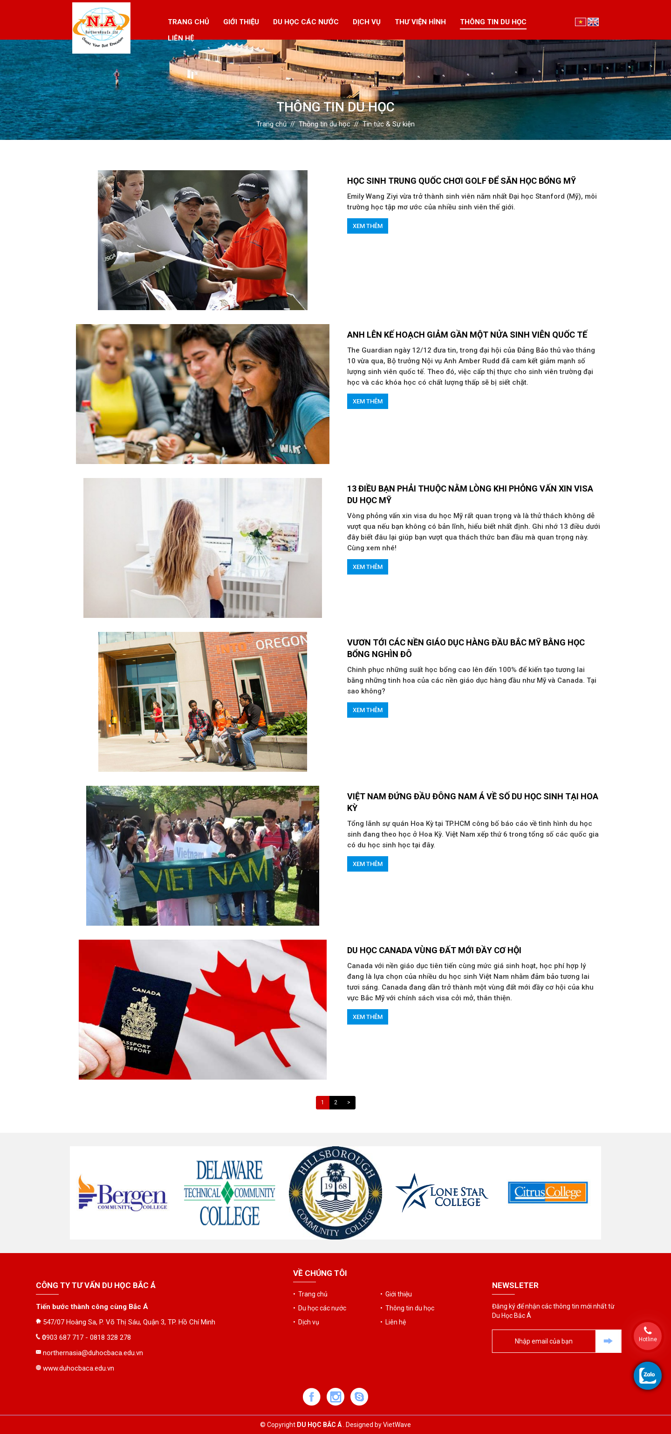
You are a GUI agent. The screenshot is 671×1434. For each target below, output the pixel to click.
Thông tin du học (493, 22)
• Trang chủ (310, 1258)
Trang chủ (188, 22)
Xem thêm (368, 225)
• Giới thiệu (396, 1258)
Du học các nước (306, 22)
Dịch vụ (367, 22)
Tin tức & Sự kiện (389, 124)
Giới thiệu (241, 22)
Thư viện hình (420, 22)
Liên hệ (181, 38)
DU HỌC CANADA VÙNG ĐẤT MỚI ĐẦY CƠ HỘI (434, 950)
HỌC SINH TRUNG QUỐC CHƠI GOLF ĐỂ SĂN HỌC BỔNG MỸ (461, 181)
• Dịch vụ (306, 1286)
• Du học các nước (319, 1272)
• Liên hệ (393, 1286)
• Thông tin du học (407, 1272)
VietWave (397, 1424)
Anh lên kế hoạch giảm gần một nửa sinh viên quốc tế (467, 334)
